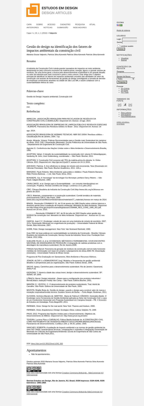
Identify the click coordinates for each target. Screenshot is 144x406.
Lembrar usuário (127, 46)
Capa (29, 24)
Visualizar (124, 58)
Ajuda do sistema (123, 30)
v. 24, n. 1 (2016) (40, 33)
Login (119, 39)
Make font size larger (130, 104)
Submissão (62, 28)
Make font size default (125, 104)
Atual (92, 24)
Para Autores (126, 115)
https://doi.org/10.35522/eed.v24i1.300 (47, 344)
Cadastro (65, 24)
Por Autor (124, 90)
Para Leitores (126, 113)
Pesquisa (80, 24)
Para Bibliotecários (128, 116)
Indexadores (80, 28)
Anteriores (33, 28)
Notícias (48, 28)
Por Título (124, 92)
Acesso (51, 24)
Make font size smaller (119, 104)
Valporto (53, 33)
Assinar (124, 60)
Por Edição (125, 89)
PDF (28, 107)
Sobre (39, 24)
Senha (119, 42)
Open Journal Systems (123, 123)
